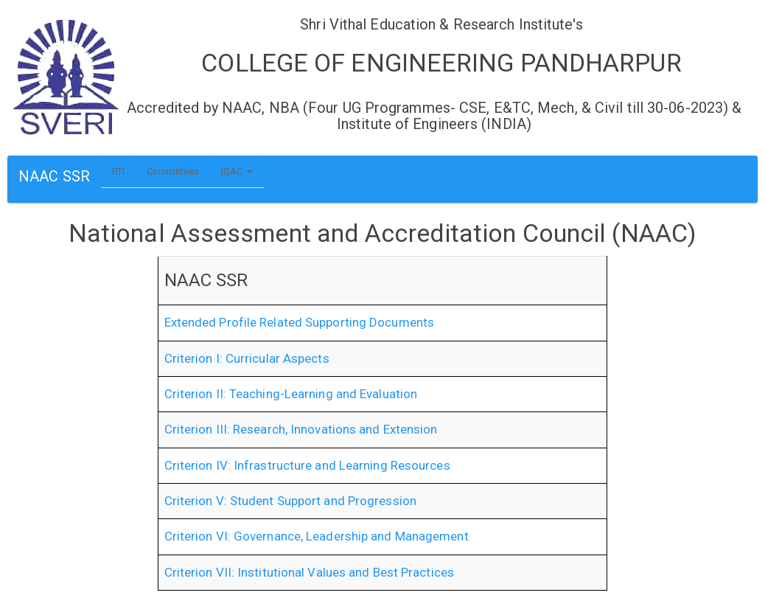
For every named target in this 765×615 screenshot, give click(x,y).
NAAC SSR (54, 176)
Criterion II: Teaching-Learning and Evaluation (291, 393)
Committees (173, 171)
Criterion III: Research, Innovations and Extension (301, 429)
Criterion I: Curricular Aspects (246, 358)
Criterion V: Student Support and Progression (290, 500)
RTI (118, 171)
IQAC (237, 171)
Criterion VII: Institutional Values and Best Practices (309, 572)
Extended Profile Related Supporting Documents (299, 322)
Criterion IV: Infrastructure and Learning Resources (307, 465)
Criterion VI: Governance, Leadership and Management (316, 536)
